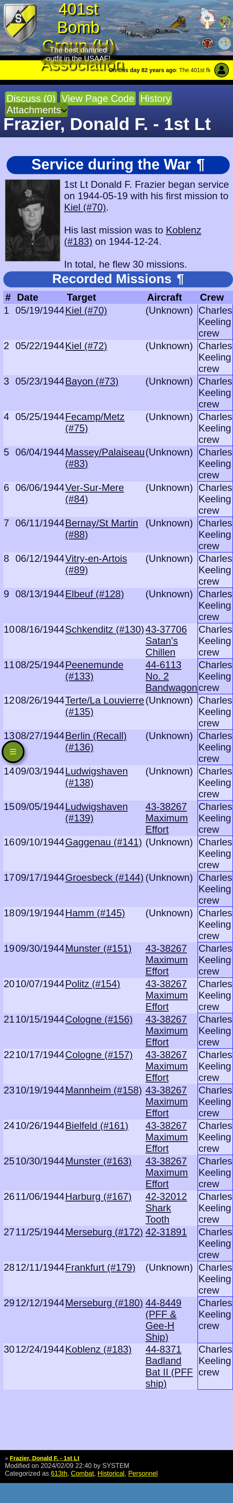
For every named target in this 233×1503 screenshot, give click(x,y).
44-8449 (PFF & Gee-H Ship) (164, 1319)
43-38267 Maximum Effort (167, 818)
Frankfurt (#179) (100, 1267)
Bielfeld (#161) (97, 1125)
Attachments (34, 109)
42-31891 (166, 1231)
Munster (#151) (98, 948)
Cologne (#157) (99, 1054)
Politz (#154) (92, 983)
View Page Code (98, 98)
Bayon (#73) (92, 381)
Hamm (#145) (95, 912)
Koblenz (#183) (98, 1349)
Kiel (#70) (85, 207)
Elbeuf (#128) (94, 593)
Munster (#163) (98, 1160)
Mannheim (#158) (103, 1090)
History (155, 98)
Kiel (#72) (86, 345)
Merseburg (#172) (104, 1231)
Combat (82, 1473)
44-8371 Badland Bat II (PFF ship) (169, 1366)
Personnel (143, 1473)
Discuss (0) (31, 98)
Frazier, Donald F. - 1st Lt (44, 1458)
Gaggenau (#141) (103, 841)
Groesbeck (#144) (104, 877)
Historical (111, 1473)
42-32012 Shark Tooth (166, 1208)
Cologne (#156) (99, 1019)
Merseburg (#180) (104, 1302)
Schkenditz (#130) (104, 629)
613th (59, 1473)
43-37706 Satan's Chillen (166, 641)
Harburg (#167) (98, 1196)
